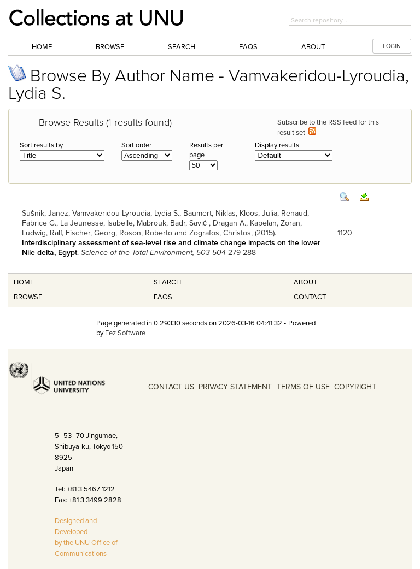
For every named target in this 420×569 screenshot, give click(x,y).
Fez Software (125, 333)
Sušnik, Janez (45, 213)
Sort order (136, 145)
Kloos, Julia (258, 213)
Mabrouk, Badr (161, 223)
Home (42, 47)
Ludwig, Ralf (42, 233)
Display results (277, 145)
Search (181, 47)
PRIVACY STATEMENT (235, 387)
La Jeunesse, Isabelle (96, 223)
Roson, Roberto (145, 233)
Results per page (206, 150)
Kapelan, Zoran (275, 223)
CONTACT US (171, 387)
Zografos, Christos (220, 233)
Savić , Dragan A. (217, 223)
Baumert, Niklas (209, 213)
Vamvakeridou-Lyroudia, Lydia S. (125, 213)
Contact (310, 297)
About (313, 47)
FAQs (248, 47)
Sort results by (41, 145)
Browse (110, 47)
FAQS (163, 297)
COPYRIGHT (355, 387)
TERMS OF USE (303, 387)
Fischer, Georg (90, 233)
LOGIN (392, 46)
